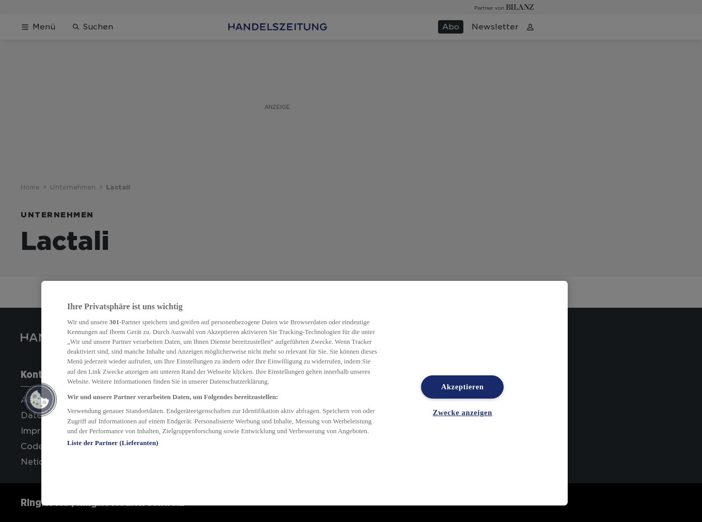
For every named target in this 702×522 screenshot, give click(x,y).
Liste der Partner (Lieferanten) (112, 443)
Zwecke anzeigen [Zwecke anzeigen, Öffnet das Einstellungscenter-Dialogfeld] (462, 412)
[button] (39, 399)
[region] (304, 393)
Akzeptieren (462, 387)
